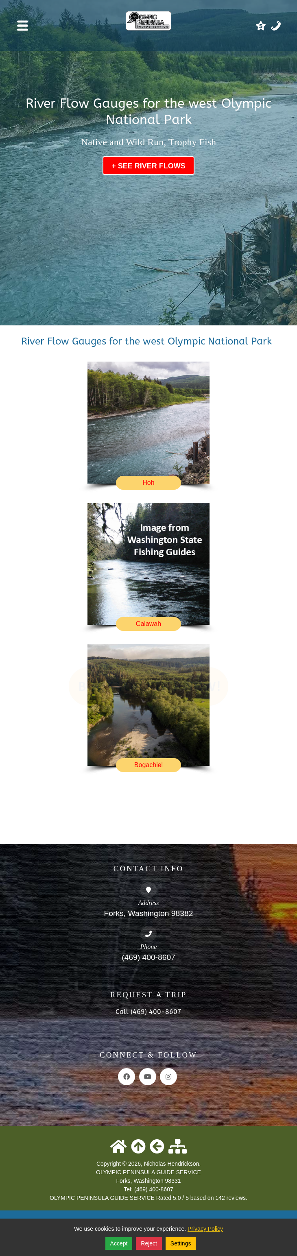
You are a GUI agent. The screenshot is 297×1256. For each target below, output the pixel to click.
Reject (149, 1243)
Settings (180, 1243)
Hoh (148, 482)
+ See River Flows (148, 166)
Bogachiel (148, 764)
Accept (119, 1243)
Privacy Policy (205, 1228)
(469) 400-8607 (148, 957)
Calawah (148, 623)
